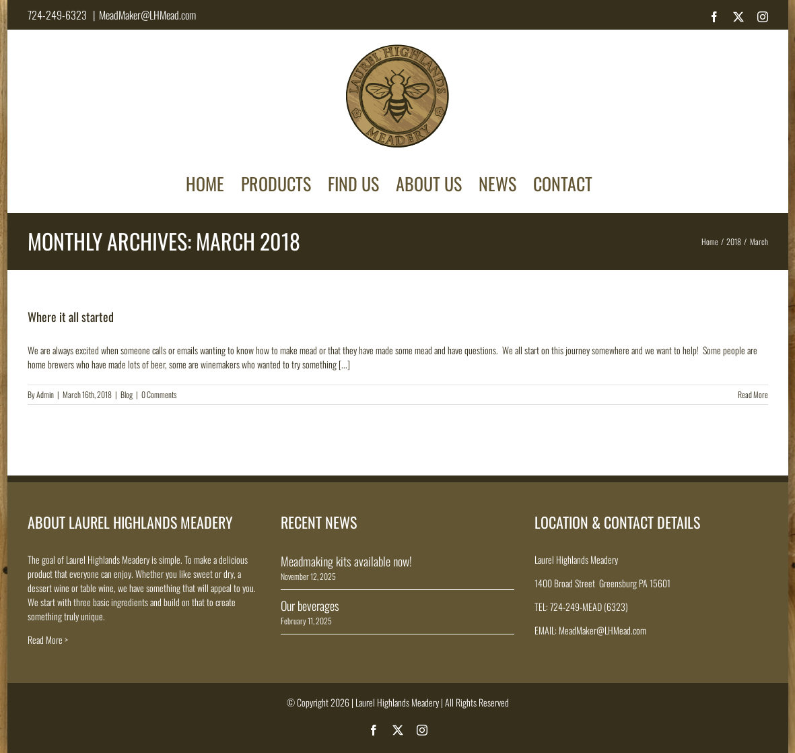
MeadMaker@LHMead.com (147, 15)
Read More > (48, 639)
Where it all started (71, 316)
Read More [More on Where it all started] (753, 394)
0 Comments (158, 394)
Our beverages (310, 605)
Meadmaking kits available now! (346, 561)
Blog (126, 394)
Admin (45, 394)
